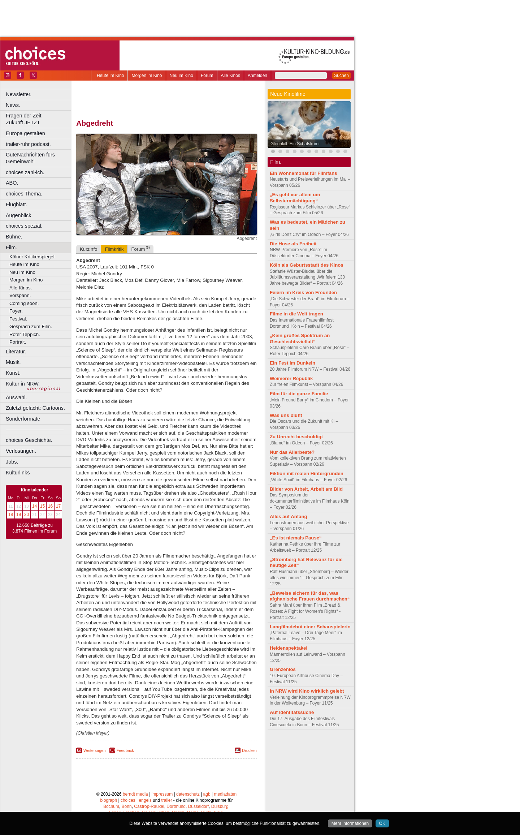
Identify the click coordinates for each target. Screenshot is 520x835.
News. (13, 105)
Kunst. (13, 373)
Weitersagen (94, 750)
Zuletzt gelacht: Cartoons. (35, 408)
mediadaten (225, 794)
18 (10, 514)
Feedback (125, 750)
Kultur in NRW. (23, 384)
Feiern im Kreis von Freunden (303, 292)
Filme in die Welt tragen (296, 314)
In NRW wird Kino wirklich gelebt (307, 691)
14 (34, 506)
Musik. (13, 362)
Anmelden (257, 75)
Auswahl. (16, 397)
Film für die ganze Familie (299, 393)
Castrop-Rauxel (149, 806)
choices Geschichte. (29, 440)
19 (18, 514)
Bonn (127, 806)
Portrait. (17, 342)
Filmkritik (114, 249)
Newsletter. (18, 94)
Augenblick (18, 215)
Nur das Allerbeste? (292, 452)
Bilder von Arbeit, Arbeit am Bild (306, 489)
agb (207, 794)
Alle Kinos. (20, 287)
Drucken (249, 750)
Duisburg (220, 806)
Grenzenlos (283, 669)
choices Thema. (24, 194)
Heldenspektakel (288, 648)
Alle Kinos (230, 75)
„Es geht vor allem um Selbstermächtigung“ (295, 197)
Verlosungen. (21, 451)
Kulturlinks (18, 472)
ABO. (12, 183)
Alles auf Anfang (288, 516)
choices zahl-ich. (25, 172)
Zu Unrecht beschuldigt (296, 436)
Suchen (341, 75)
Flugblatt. (16, 204)
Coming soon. (24, 303)
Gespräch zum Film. (30, 326)
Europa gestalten (25, 133)
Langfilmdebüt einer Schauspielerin (310, 626)
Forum (207, 75)
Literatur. (16, 351)
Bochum (111, 806)
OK (382, 823)
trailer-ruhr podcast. (28, 144)
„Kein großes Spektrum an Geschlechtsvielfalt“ (300, 338)
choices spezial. (24, 226)
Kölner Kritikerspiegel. (32, 256)
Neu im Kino (181, 75)
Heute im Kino (110, 75)
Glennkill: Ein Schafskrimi (294, 143)
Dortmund (176, 806)
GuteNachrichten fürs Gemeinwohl (30, 158)
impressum (162, 794)
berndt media (135, 794)
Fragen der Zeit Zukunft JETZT (39, 119)
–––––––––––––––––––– (35, 429)
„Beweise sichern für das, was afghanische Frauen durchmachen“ (310, 596)
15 (42, 506)
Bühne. (14, 237)
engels (145, 800)
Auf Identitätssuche (292, 712)
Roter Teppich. (24, 334)
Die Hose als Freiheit (293, 243)
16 (50, 506)
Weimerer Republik (291, 378)
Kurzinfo (88, 249)
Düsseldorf (198, 806)
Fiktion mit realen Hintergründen (306, 473)
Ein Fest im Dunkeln (292, 363)
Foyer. (16, 311)
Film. (11, 247)
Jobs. (12, 462)
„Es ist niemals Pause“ (296, 538)
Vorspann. (20, 295)
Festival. (18, 319)
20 (26, 514)
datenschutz (188, 794)
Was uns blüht (286, 415)
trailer (166, 800)
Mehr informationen (350, 823)
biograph (108, 800)
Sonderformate (23, 419)
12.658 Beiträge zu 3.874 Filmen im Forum (34, 528)
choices (128, 800)
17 (58, 506)
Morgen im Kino (146, 75)
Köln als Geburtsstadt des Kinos (306, 265)
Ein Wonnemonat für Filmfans (303, 173)
